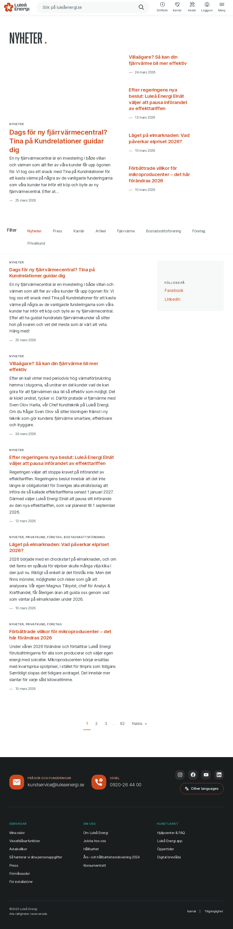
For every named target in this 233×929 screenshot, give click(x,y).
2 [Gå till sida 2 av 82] (96, 723)
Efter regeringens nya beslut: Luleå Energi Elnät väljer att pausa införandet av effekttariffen (158, 99)
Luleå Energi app (169, 841)
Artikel (101, 231)
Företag (198, 231)
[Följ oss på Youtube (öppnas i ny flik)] (206, 775)
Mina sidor (17, 832)
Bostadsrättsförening (163, 231)
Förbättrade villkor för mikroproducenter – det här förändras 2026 (159, 174)
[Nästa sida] (139, 724)
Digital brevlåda (169, 857)
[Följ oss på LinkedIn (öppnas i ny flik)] (219, 775)
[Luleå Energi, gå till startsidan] (16, 7)
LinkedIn (172, 299)
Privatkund (36, 243)
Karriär (78, 231)
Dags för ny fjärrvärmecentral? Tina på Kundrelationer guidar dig (58, 141)
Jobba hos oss (94, 841)
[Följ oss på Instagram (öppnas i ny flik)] (180, 775)
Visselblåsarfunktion (24, 841)
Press (57, 231)
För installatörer (21, 881)
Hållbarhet (91, 849)
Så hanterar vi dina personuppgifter (35, 857)
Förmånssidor (19, 873)
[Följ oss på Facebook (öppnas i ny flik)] (193, 775)
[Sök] (141, 7)
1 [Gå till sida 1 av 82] (87, 723)
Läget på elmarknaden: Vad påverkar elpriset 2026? (159, 138)
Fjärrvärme (126, 231)
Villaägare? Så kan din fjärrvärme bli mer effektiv (158, 60)
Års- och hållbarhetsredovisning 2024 (111, 857)
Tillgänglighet (213, 911)
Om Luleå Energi (95, 833)
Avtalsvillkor (18, 849)
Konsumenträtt (94, 865)
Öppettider (165, 849)
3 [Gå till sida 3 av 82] (106, 723)
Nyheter (34, 231)
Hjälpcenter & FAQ (171, 833)
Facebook (174, 290)
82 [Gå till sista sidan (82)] (122, 723)
